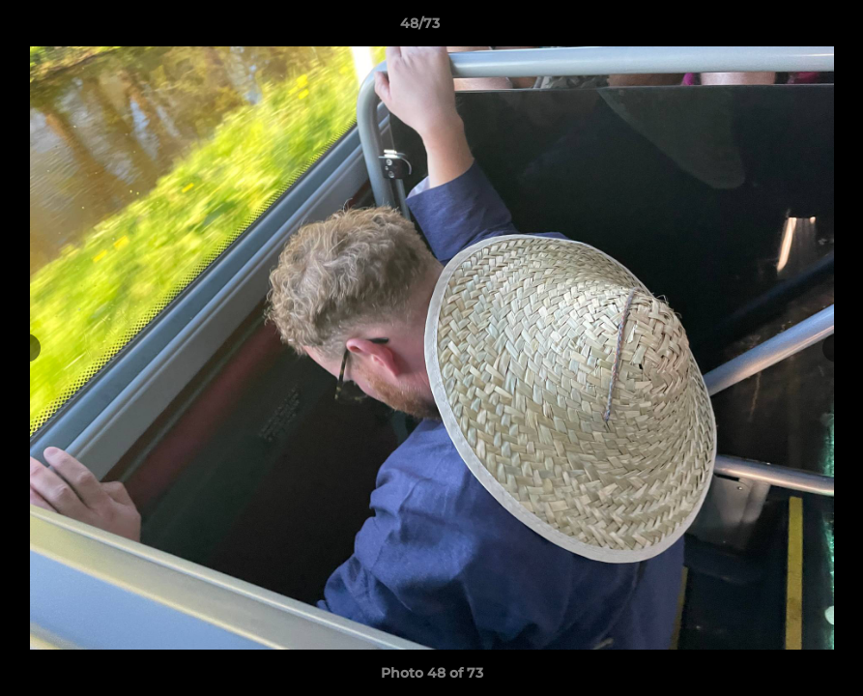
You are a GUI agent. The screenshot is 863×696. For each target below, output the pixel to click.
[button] (781, 28)
